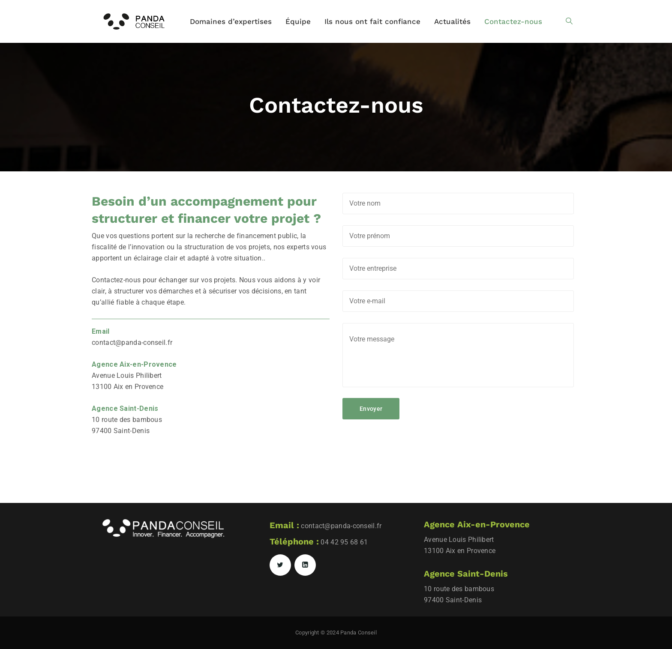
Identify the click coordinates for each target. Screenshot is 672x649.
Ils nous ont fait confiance (372, 21)
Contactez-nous (513, 21)
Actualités (452, 21)
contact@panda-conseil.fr (132, 342)
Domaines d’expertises (231, 21)
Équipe (298, 21)
